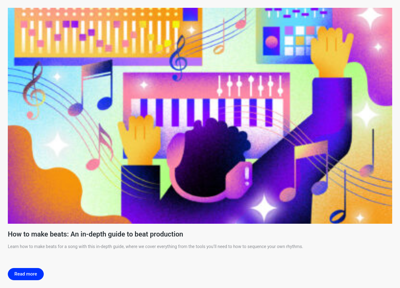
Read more (25, 274)
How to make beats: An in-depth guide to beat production (95, 234)
